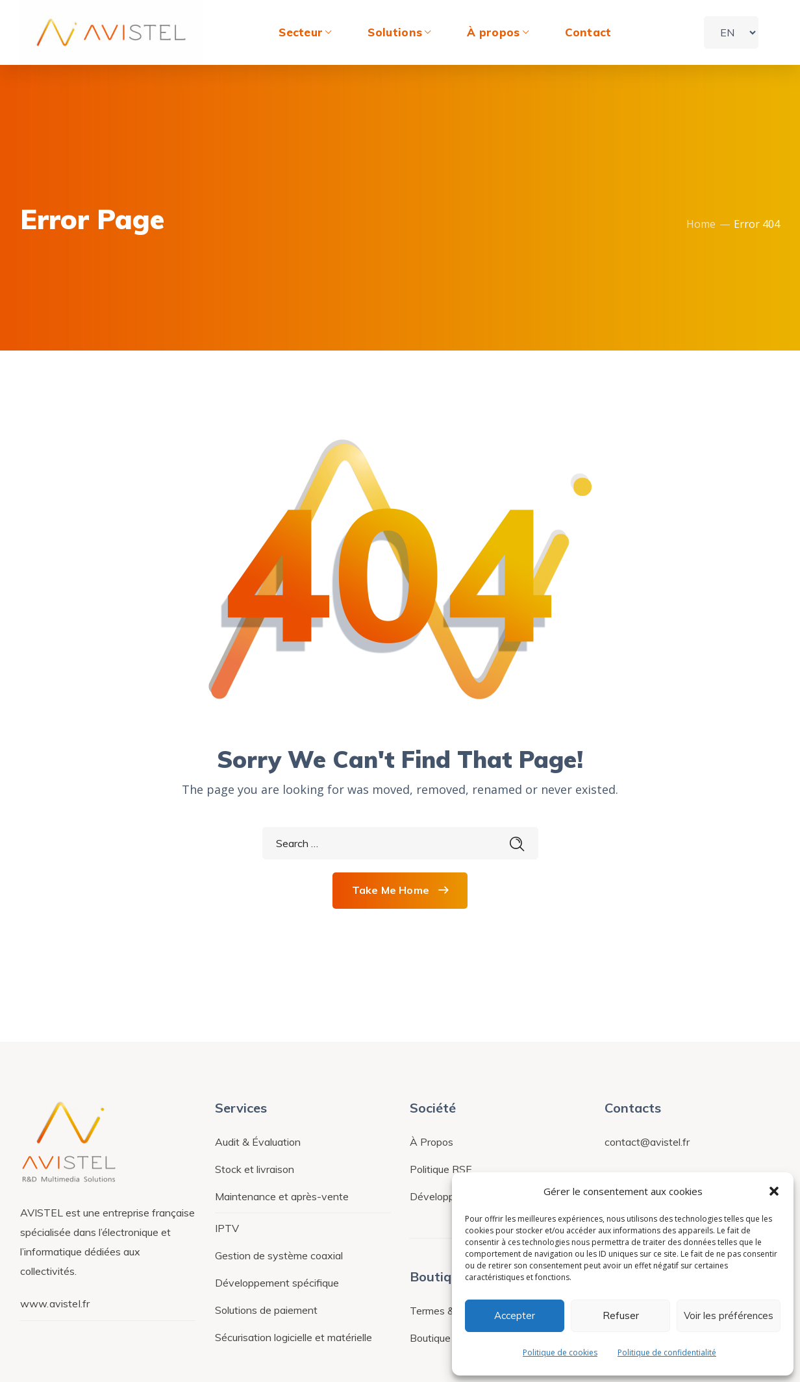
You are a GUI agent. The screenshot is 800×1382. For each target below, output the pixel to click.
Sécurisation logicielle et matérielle (293, 1337)
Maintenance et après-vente (282, 1196)
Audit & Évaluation (258, 1141)
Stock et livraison (254, 1169)
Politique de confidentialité (667, 1352)
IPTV (227, 1228)
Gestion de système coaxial (279, 1255)
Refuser (621, 1315)
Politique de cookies (560, 1352)
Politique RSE (441, 1169)
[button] (774, 1191)
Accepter (514, 1315)
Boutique (430, 1337)
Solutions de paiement (266, 1309)
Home (701, 224)
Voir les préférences (728, 1315)
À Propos (431, 1141)
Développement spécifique (277, 1282)
